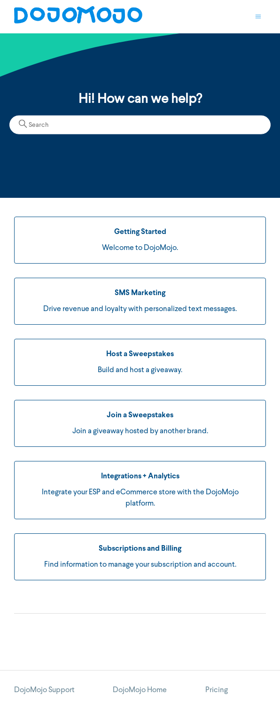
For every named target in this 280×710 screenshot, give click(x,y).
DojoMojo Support (44, 690)
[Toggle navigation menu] (258, 17)
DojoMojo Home (140, 690)
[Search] (140, 125)
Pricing (216, 690)
